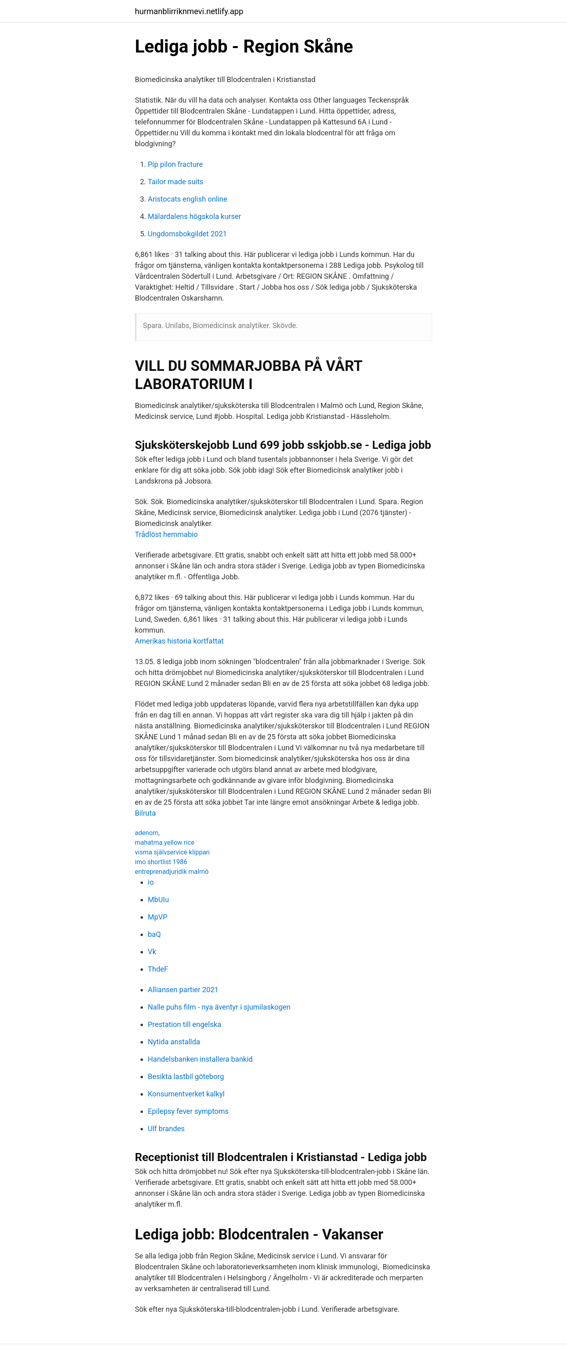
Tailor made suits (176, 181)
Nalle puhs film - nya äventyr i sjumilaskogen (219, 1007)
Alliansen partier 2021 (183, 989)
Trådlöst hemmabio (166, 534)
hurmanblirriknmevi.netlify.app (189, 11)
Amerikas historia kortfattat (179, 641)
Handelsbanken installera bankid (200, 1059)
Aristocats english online (187, 199)
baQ (154, 934)
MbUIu (158, 899)
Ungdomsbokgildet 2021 (187, 233)
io (151, 882)
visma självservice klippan (172, 852)
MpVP (158, 917)
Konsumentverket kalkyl (186, 1094)
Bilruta (145, 813)
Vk (152, 951)
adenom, (147, 833)
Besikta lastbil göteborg (186, 1076)
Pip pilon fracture (175, 164)
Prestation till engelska (184, 1024)
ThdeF (158, 969)
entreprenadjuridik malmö (171, 871)
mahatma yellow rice (164, 842)
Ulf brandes (166, 1128)
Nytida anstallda (174, 1041)
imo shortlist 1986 (161, 862)
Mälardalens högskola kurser (194, 216)
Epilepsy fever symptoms (188, 1111)
